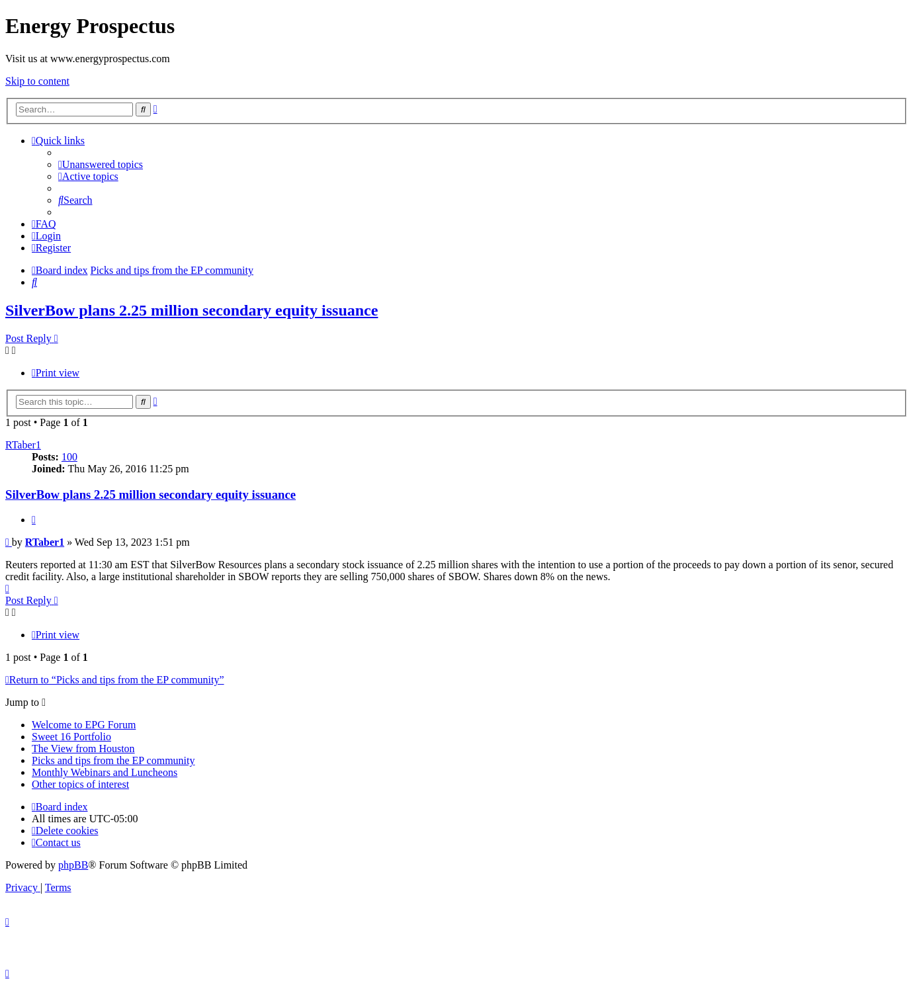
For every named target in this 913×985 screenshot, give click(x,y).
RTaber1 (23, 444)
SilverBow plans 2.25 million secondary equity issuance (191, 310)
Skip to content (37, 81)
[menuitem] (100, 164)
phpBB (73, 865)
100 (69, 456)
